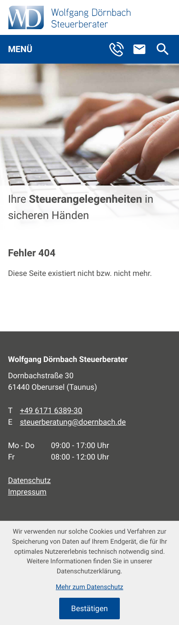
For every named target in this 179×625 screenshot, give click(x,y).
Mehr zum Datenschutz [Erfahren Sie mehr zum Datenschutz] (89, 587)
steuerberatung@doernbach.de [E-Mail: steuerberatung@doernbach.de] (73, 422)
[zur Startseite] (69, 17)
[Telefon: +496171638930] (51, 411)
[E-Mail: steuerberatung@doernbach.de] (143, 49)
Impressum (27, 491)
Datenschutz (29, 480)
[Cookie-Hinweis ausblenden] (89, 608)
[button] (120, 49)
